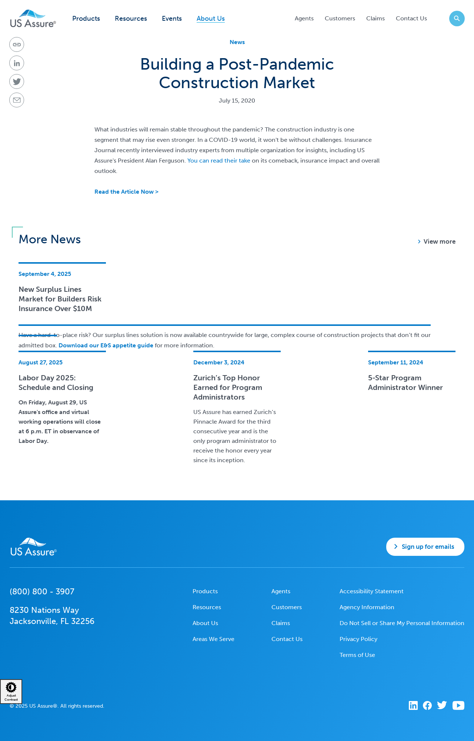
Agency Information (367, 607)
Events (172, 19)
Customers (340, 18)
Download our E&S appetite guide (105, 345)
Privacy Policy (358, 638)
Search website (454, 18)
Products (86, 19)
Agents (304, 18)
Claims (375, 18)
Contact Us (411, 18)
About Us (211, 19)
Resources (131, 19)
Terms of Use (357, 654)
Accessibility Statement (372, 591)
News (237, 42)
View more (439, 241)
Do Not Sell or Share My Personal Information (402, 623)
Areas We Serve (213, 638)
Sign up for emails (428, 546)
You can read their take (218, 160)
